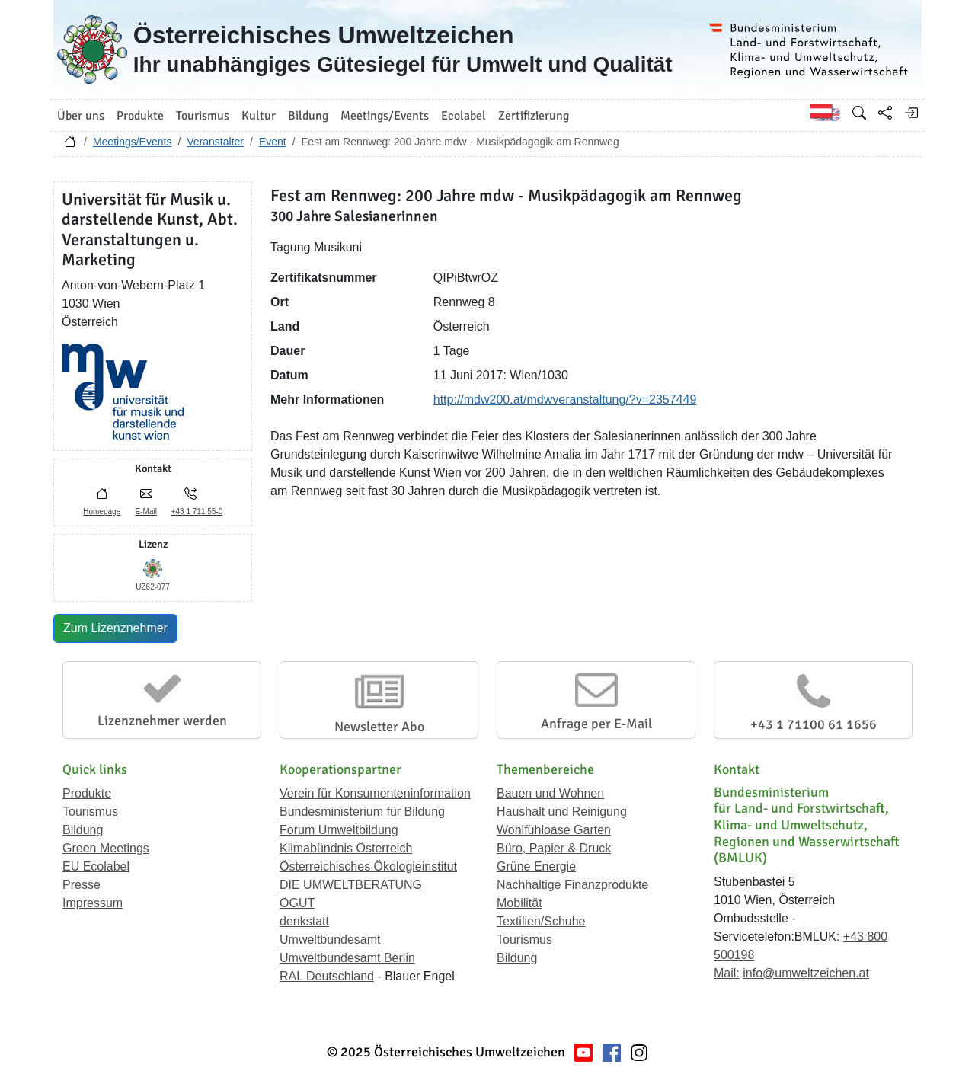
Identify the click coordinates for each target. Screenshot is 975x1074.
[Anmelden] (911, 113)
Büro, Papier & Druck (554, 848)
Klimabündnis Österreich (346, 848)
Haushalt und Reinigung (562, 811)
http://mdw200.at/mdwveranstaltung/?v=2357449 (565, 399)
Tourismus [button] (202, 115)
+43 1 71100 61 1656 (813, 724)
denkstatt (304, 921)
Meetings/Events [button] (384, 115)
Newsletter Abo (379, 726)
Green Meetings (105, 848)
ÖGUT (297, 903)
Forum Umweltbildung (339, 829)
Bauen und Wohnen (550, 793)
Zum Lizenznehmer (115, 628)
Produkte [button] (140, 115)
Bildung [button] (308, 115)
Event (272, 142)
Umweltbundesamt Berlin (347, 957)
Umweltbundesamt (330, 939)
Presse (81, 884)
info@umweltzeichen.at (806, 973)
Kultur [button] (258, 115)
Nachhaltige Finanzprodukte (572, 884)
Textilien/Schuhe (541, 921)
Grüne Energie (536, 866)
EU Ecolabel (95, 866)
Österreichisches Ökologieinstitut (368, 866)
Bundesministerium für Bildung (362, 811)
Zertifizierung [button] (533, 115)
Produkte (86, 793)
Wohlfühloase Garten (554, 829)
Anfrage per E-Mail (596, 723)
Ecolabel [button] (463, 115)
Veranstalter (215, 142)
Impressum (92, 903)
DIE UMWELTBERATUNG (351, 884)
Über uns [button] (80, 115)
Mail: (727, 973)
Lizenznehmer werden (162, 720)
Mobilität (519, 903)
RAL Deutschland (327, 976)
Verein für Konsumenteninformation (375, 793)
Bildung (82, 829)
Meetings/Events (132, 142)
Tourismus (90, 811)
